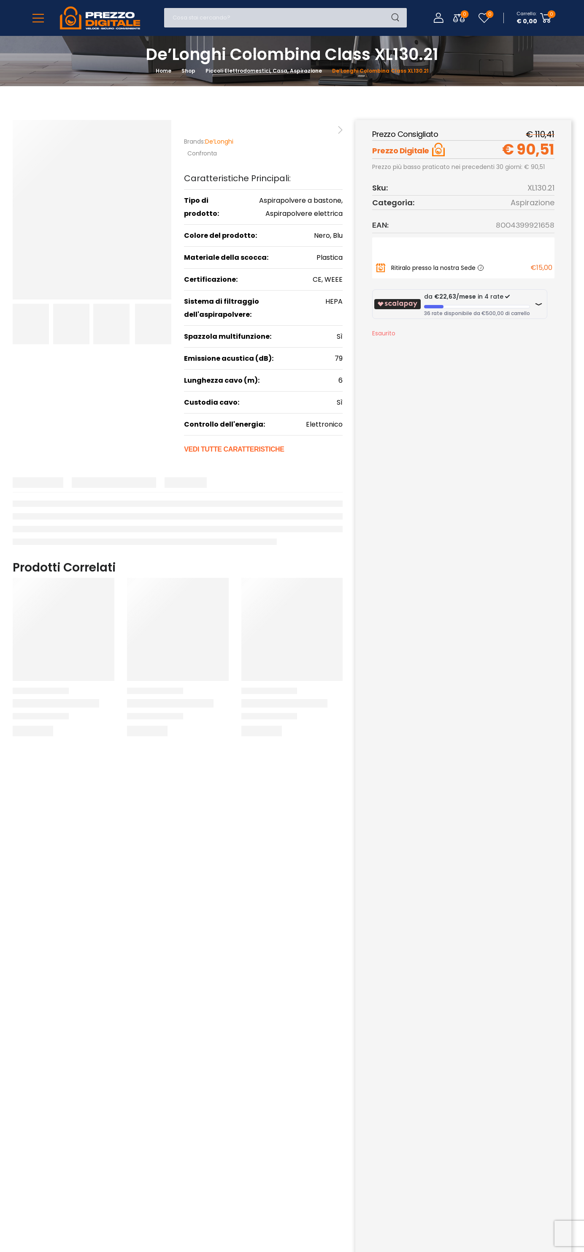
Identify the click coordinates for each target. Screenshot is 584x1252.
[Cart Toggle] (534, 17)
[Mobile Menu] (38, 18)
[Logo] (100, 18)
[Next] (339, 130)
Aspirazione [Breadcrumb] (306, 70)
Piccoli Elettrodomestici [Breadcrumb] (237, 70)
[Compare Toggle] (459, 17)
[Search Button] (397, 17)
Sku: (380, 187)
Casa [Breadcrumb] (280, 70)
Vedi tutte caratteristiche (234, 449)
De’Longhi (219, 141)
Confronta (202, 153)
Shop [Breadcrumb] (188, 70)
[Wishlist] (484, 17)
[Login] (438, 18)
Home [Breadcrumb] (163, 70)
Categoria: (393, 202)
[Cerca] (277, 17)
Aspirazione (532, 202)
